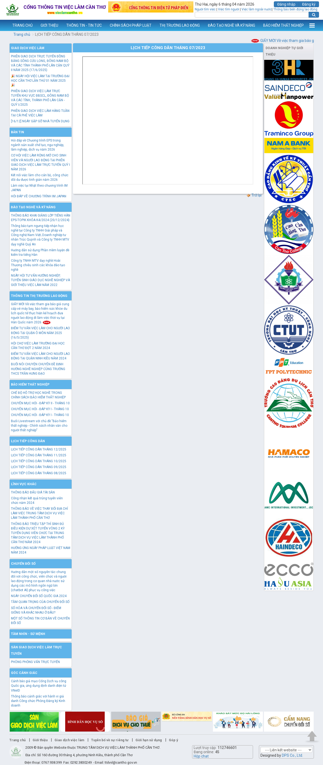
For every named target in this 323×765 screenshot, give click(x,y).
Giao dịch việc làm (27, 48)
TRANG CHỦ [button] (22, 25)
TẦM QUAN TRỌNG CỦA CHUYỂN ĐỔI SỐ (40, 602)
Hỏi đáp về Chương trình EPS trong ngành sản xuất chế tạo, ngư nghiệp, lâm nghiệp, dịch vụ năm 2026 (37, 145)
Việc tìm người (228, 9)
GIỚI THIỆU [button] (49, 25)
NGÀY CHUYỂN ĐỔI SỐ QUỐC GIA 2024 (39, 596)
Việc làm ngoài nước (257, 9)
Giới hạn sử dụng (148, 740)
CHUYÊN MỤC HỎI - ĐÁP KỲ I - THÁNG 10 (40, 409)
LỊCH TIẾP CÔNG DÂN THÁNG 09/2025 (38, 467)
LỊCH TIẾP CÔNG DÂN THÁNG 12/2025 (38, 449)
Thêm (312, 25)
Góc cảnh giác (24, 673)
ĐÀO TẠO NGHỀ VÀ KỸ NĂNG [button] (231, 25)
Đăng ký (309, 4)
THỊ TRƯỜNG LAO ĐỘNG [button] (179, 25)
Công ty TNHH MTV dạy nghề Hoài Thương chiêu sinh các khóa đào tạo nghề (38, 265)
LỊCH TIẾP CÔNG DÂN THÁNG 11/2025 (38, 455)
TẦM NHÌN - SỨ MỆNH (28, 634)
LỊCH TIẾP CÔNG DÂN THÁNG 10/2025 (38, 461)
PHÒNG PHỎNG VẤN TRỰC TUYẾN (35, 662)
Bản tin (17, 132)
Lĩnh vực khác (24, 484)
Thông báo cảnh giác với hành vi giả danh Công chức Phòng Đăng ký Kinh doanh (38, 701)
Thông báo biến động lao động (295, 9)
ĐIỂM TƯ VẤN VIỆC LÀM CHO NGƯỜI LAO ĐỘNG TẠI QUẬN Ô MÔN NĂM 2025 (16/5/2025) (40, 332)
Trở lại (254, 195)
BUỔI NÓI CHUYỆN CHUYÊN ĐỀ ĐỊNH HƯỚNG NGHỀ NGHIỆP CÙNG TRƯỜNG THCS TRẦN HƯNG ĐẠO (38, 368)
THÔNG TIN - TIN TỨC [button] (84, 25)
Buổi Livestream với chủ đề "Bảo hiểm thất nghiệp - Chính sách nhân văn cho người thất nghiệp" (39, 425)
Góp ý (173, 740)
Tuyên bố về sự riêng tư (110, 740)
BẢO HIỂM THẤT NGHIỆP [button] (283, 25)
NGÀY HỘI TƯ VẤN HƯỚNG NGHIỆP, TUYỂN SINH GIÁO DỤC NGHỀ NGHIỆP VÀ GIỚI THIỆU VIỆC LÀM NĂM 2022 (40, 280)
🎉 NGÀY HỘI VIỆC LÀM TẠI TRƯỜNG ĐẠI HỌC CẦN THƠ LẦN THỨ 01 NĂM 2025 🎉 (40, 80)
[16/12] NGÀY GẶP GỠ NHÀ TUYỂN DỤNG (40, 121)
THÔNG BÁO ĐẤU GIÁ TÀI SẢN (33, 492)
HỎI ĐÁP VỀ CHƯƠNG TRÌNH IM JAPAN (38, 196)
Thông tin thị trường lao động (39, 296)
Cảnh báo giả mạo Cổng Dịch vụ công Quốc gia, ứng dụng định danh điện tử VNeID (38, 685)
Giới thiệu (40, 740)
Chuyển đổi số (23, 564)
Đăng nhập (286, 4)
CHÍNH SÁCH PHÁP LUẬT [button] (130, 25)
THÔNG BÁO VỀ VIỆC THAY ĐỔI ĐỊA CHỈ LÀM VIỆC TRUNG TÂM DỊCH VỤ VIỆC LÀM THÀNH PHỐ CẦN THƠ (39, 513)
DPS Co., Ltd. (292, 755)
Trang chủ (21, 34)
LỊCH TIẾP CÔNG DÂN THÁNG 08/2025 (38, 473)
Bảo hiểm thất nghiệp (30, 384)
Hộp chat (201, 756)
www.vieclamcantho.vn (4, 25)
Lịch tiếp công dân (28, 441)
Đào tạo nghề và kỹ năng (33, 207)
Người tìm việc (205, 9)
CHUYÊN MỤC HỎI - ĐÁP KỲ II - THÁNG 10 (40, 403)
